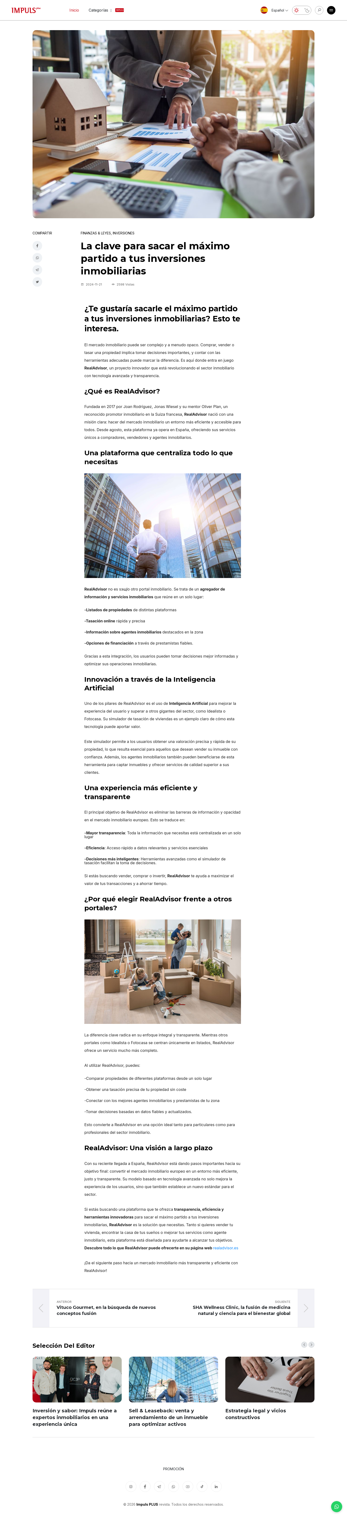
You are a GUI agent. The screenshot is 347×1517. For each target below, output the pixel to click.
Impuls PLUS (147, 1504)
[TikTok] (202, 1486)
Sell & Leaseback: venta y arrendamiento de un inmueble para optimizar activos (168, 1417)
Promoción (173, 1469)
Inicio (74, 10)
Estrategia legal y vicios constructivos (255, 1414)
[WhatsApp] (336, 1506)
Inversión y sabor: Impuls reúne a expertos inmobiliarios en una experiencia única (75, 1417)
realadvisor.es (225, 1247)
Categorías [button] (101, 10)
